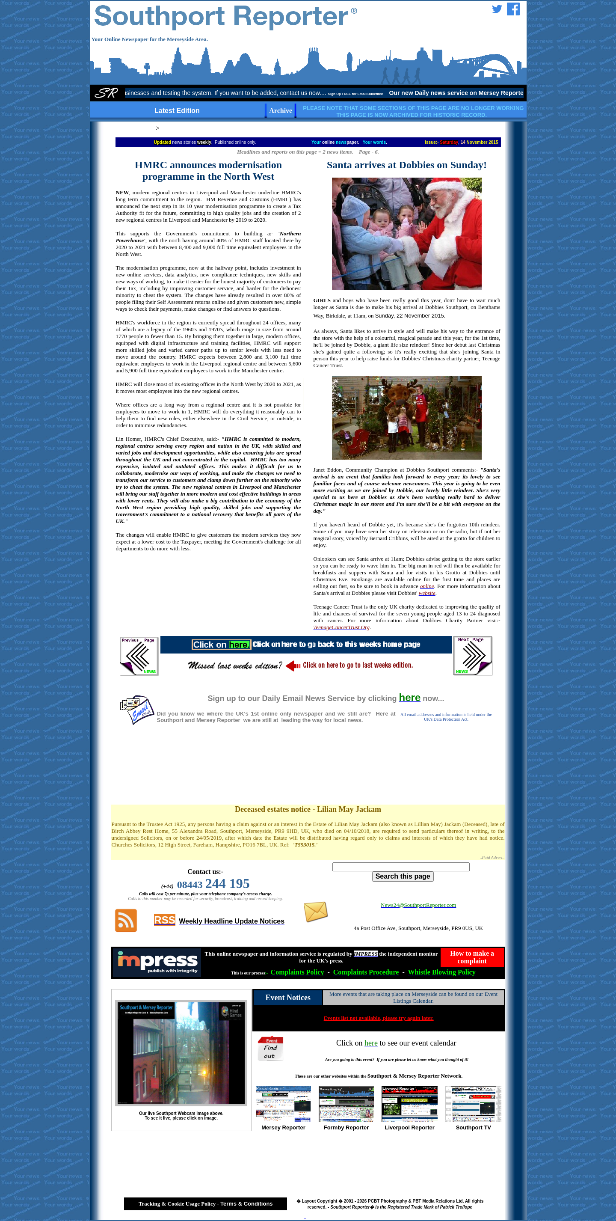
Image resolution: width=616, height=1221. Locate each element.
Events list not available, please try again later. (379, 1018)
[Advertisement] (208, 580)
